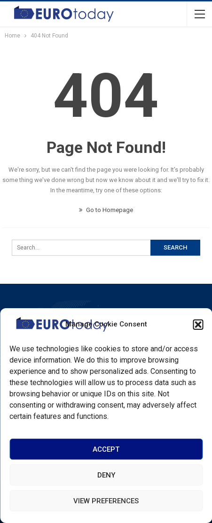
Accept (106, 449)
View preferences (106, 501)
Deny (106, 475)
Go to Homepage (106, 209)
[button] (198, 324)
